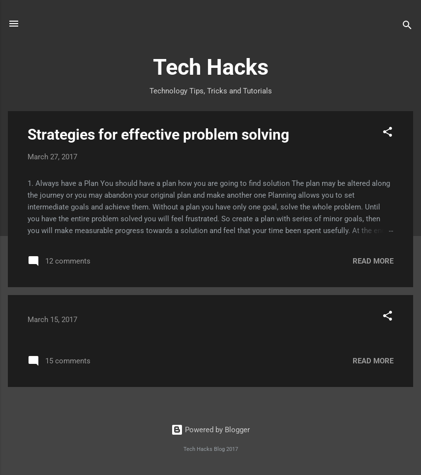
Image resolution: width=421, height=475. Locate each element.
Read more (373, 261)
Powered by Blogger (210, 429)
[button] (387, 133)
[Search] (407, 27)
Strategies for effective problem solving (158, 134)
